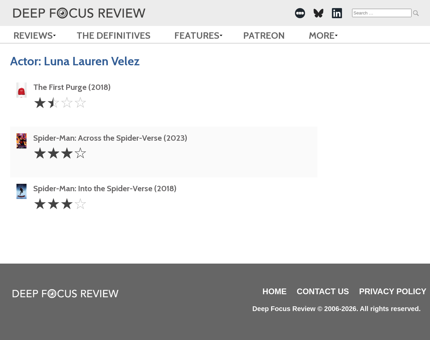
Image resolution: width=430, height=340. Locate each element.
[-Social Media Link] (300, 13)
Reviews (33, 35)
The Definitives (113, 35)
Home (274, 291)
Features (196, 35)
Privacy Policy (392, 291)
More (322, 35)
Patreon (264, 35)
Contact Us (323, 291)
